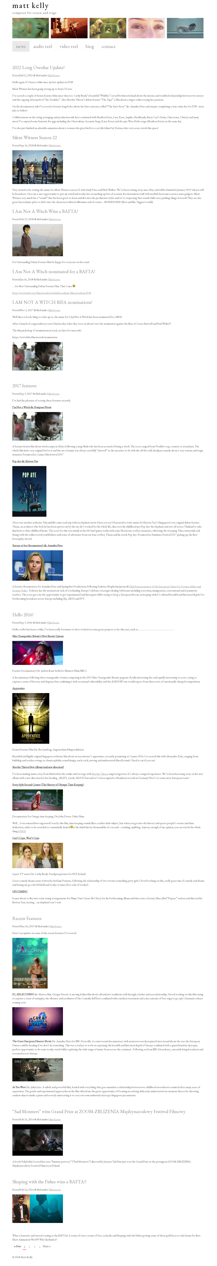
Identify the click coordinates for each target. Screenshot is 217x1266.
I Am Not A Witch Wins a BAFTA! (45, 211)
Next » (47, 1246)
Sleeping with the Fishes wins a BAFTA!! (49, 1182)
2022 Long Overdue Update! (38, 67)
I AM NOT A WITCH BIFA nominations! (52, 302)
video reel (69, 46)
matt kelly (30, 5)
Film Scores (54, 75)
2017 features (24, 386)
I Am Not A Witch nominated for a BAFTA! (53, 271)
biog (90, 46)
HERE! (22, 831)
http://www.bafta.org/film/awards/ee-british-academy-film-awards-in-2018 (51, 293)
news (21, 46)
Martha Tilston (100, 774)
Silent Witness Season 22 (34, 137)
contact (109, 46)
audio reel (42, 46)
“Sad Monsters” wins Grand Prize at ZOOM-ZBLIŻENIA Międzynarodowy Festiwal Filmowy (98, 1111)
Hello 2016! (22, 615)
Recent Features (27, 918)
